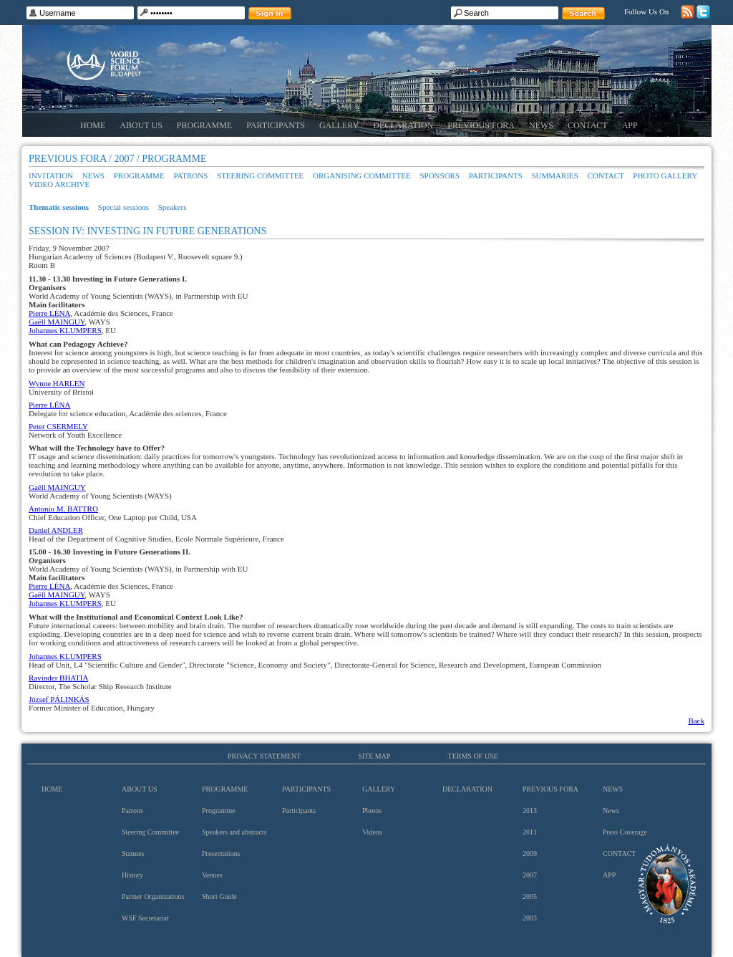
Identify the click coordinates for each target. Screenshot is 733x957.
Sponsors (439, 175)
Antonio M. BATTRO (63, 508)
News (541, 125)
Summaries (555, 175)
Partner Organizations (153, 896)
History (132, 875)
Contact (588, 125)
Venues (212, 875)
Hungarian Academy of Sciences (667, 883)
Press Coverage (625, 832)
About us (141, 125)
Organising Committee (362, 175)
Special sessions (123, 207)
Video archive (59, 184)
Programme (204, 125)
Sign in (269, 13)
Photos (372, 810)
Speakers (172, 207)
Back (696, 720)
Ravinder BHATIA (58, 677)
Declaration (403, 125)
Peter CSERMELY (58, 426)
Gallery (339, 125)
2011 (530, 832)
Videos (372, 832)
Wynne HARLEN (56, 383)
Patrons (190, 175)
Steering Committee (260, 175)
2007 (530, 875)
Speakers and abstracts (234, 832)
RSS (687, 11)
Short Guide (219, 896)
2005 (530, 896)
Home (92, 125)
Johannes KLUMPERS (65, 330)
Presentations (221, 853)
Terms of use (473, 756)
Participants (275, 125)
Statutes (133, 853)
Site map (374, 756)
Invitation (51, 175)
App (630, 125)
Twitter (703, 11)
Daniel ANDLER (56, 530)
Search (583, 13)
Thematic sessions (59, 207)
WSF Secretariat (145, 918)
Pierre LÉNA (49, 313)
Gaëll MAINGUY (56, 321)
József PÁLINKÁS (59, 699)
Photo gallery (665, 175)
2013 (530, 810)
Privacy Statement (264, 756)
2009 (530, 853)
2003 (530, 918)
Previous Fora (481, 125)
